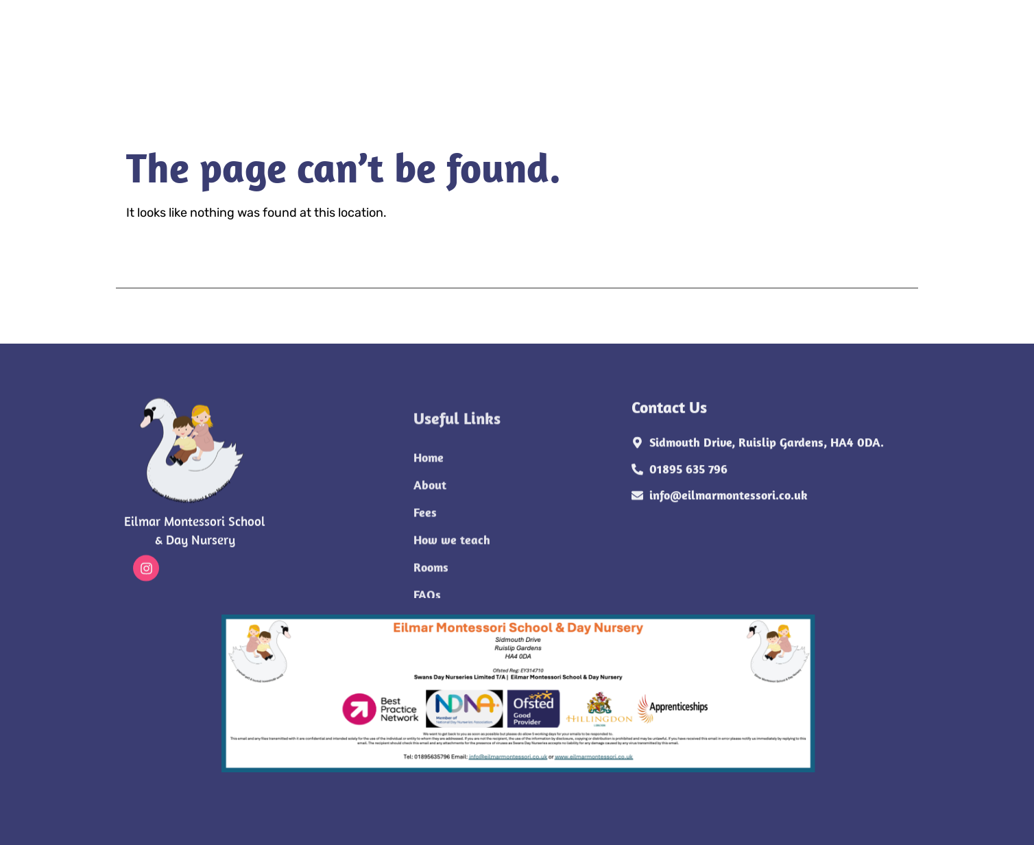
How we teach (434, 52)
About (297, 52)
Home (236, 52)
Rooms (527, 52)
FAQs (587, 52)
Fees (354, 52)
